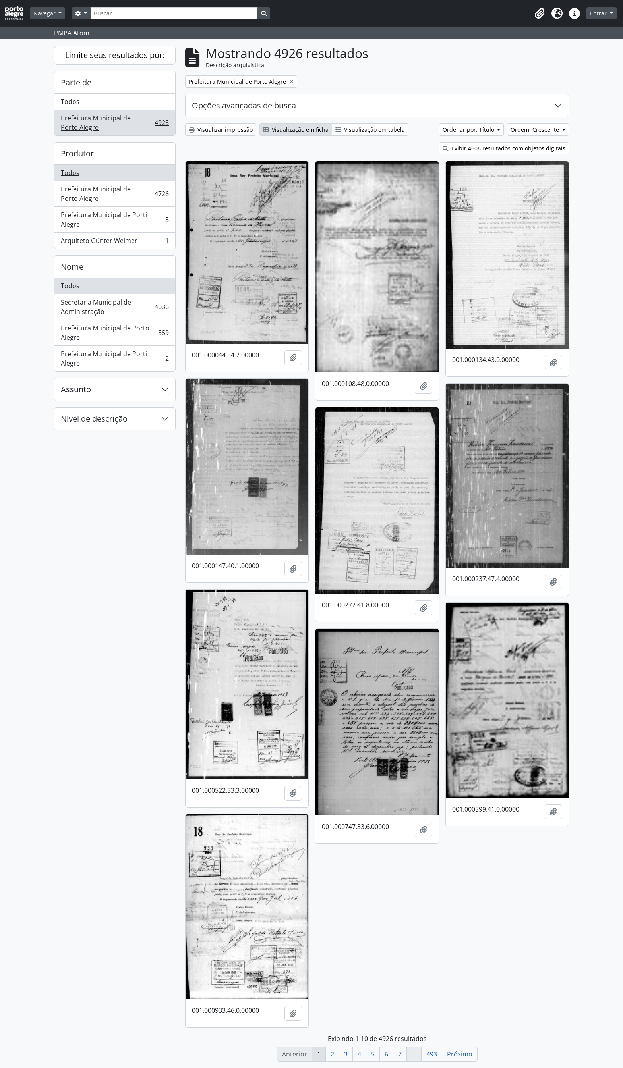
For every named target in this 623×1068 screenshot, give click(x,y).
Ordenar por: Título (469, 129)
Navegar (45, 13)
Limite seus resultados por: (114, 55)
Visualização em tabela (370, 129)
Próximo (459, 1054)
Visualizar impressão (221, 129)
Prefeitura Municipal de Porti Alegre (114, 219)
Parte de (76, 82)
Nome (72, 266)
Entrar (599, 13)
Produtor (77, 153)
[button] (539, 13)
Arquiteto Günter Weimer (114, 242)
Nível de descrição (94, 418)
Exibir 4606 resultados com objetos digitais (504, 148)
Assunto (76, 389)
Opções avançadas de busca (244, 105)
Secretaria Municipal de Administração (114, 307)
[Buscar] (174, 13)
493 (431, 1054)
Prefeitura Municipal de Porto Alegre (114, 123)
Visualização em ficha (296, 129)
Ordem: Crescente (536, 129)
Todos (70, 101)
